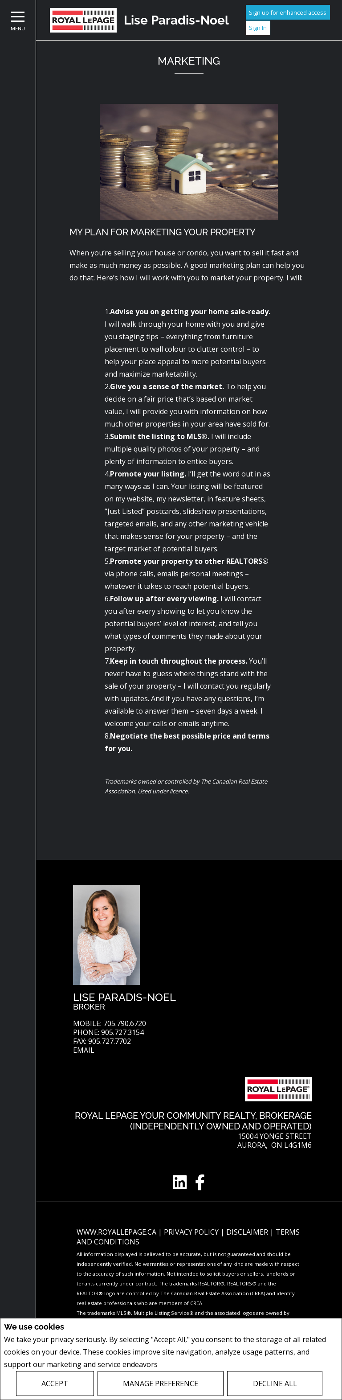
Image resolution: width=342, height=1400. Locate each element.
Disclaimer (248, 1232)
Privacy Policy (183, 1364)
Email (83, 1050)
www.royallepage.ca (116, 1232)
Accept (54, 1383)
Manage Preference (160, 1383)
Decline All (275, 1383)
